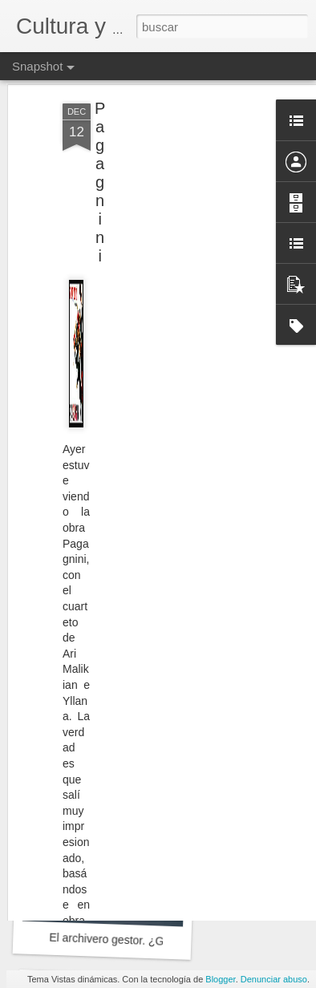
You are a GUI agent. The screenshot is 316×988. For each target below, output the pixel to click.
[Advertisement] (178, 160)
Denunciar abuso (274, 979)
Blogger (220, 979)
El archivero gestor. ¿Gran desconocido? (151, 941)
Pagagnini (100, 130)
